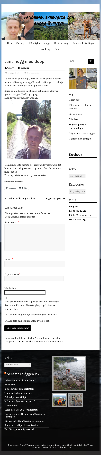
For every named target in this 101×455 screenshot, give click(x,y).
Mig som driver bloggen (82, 133)
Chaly (10, 68)
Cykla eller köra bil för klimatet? (21, 410)
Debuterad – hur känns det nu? (20, 380)
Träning (25, 68)
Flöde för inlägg (77, 211)
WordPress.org (77, 219)
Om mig (20, 43)
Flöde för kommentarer (82, 215)
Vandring (45, 49)
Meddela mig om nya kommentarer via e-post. (32, 315)
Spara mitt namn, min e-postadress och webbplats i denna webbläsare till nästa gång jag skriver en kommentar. (32, 305)
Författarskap (61, 43)
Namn (8, 259)
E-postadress (12, 274)
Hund (57, 49)
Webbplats (10, 288)
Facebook (75, 155)
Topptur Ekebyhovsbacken (18, 393)
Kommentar (11, 222)
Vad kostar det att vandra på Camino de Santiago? (24, 416)
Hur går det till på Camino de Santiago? (25, 421)
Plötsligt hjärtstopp (39, 43)
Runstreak (9, 384)
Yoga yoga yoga (55, 198)
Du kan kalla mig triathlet (20, 198)
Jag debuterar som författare (19, 389)
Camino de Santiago (83, 43)
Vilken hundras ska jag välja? (19, 401)
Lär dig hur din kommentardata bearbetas (39, 341)
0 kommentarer (32, 73)
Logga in (73, 206)
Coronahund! (11, 405)
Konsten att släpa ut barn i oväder (21, 425)
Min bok (73, 119)
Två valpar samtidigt (15, 397)
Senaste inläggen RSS (24, 374)
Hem (9, 43)
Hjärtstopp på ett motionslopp (78, 126)
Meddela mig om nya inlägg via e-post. (28, 321)
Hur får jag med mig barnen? (19, 429)
